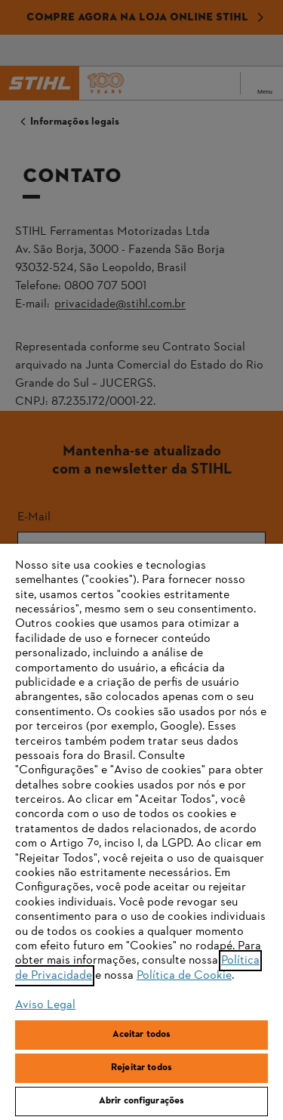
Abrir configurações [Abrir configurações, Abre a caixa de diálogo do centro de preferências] (141, 1101)
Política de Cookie (184, 975)
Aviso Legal (45, 1005)
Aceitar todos (141, 1034)
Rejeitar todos (141, 1068)
